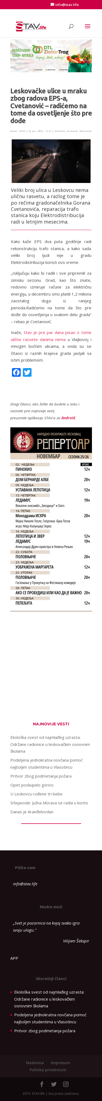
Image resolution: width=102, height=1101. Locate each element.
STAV (22, 131)
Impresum (60, 1062)
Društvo (60, 131)
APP (14, 958)
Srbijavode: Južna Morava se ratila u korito (49, 802)
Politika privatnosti (48, 1069)
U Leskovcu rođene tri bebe (36, 794)
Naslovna (85, 131)
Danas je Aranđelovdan (31, 811)
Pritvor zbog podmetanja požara (41, 776)
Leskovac (72, 131)
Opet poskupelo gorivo (32, 785)
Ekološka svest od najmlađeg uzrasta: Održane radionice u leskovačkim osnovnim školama (50, 744)
